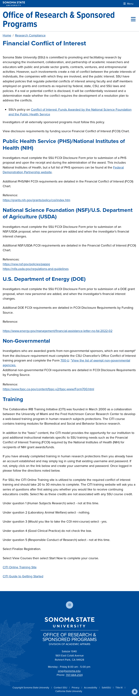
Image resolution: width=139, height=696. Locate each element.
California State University (68, 691)
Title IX (119, 687)
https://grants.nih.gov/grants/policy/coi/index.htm (36, 200)
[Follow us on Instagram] (69, 605)
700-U (64, 360)
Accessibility (91, 687)
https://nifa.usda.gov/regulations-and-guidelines (36, 268)
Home (7, 35)
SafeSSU (106, 687)
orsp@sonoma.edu (69, 671)
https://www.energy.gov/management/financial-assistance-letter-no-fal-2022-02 (57, 331)
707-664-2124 (74, 675)
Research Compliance (30, 35)
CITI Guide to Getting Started (23, 576)
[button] (135, 692)
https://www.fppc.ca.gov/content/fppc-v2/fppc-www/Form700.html (48, 389)
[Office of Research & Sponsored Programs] (67, 19)
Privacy (76, 687)
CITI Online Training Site (20, 567)
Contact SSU (61, 687)
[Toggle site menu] (133, 19)
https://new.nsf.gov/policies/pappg (26, 264)
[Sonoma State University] (14, 3)
